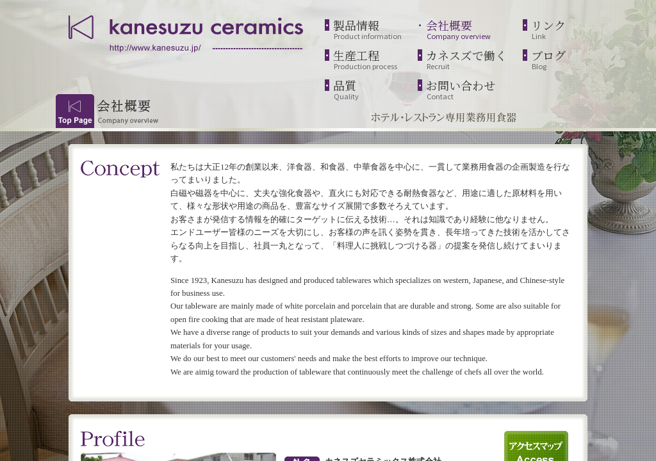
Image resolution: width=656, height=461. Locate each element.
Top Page (75, 111)
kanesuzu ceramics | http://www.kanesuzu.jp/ (187, 32)
